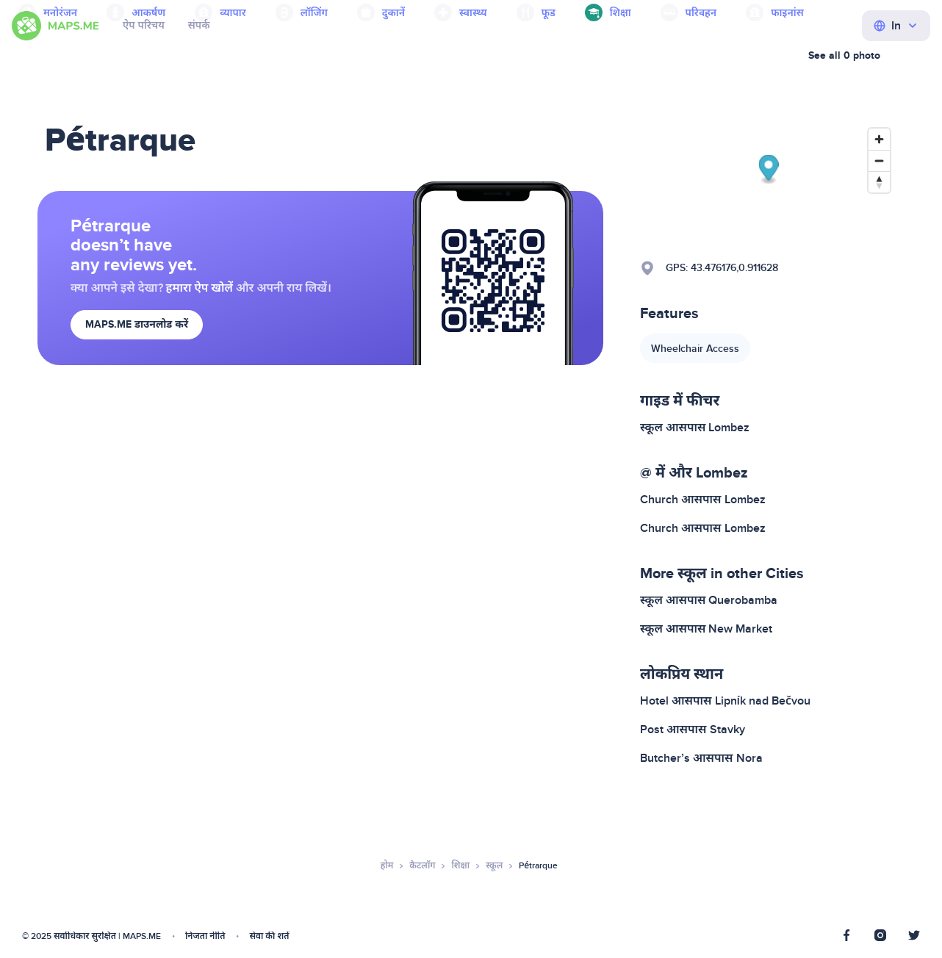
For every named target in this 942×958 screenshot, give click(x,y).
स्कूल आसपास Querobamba (708, 600)
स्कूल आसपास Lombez (694, 427)
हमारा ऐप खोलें (199, 288)
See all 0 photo (844, 55)
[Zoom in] (879, 139)
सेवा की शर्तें (269, 936)
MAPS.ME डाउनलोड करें (136, 324)
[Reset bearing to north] (879, 181)
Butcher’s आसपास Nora (701, 758)
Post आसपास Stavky (692, 729)
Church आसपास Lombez (703, 499)
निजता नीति (205, 936)
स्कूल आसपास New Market (706, 629)
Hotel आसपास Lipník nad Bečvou (725, 701)
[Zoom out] (879, 160)
